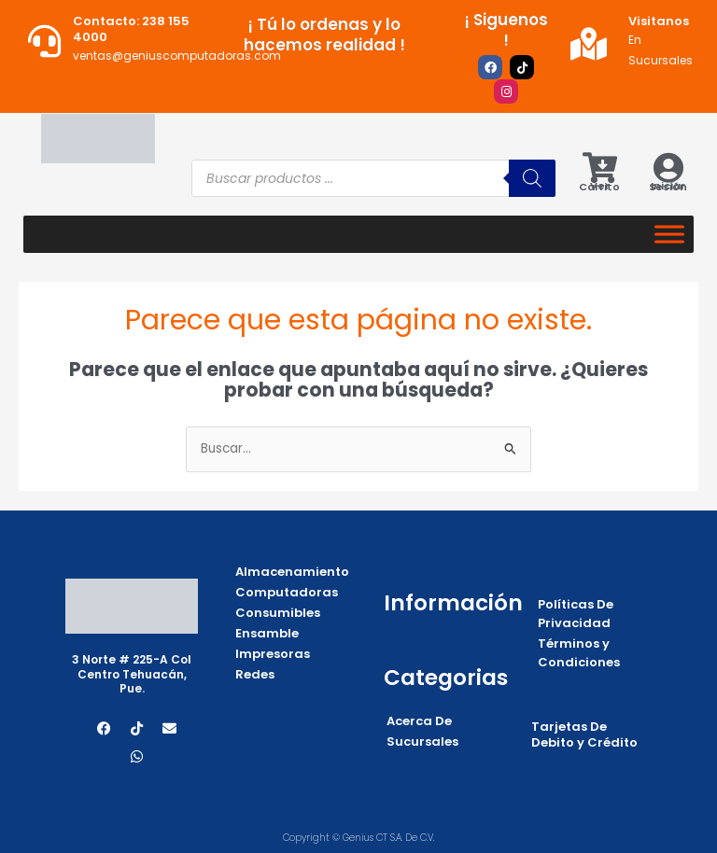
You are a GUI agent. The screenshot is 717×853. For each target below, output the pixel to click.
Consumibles (277, 613)
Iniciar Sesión (668, 186)
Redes (254, 674)
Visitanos (658, 21)
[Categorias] (669, 235)
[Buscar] (532, 178)
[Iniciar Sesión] (668, 167)
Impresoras (272, 654)
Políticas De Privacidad (575, 613)
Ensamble (267, 633)
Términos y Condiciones (579, 653)
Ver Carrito (599, 186)
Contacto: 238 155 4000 (131, 29)
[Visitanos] (588, 43)
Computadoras (286, 592)
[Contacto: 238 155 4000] (44, 40)
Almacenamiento (292, 571)
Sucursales (422, 741)
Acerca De (419, 721)
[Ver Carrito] (599, 167)
